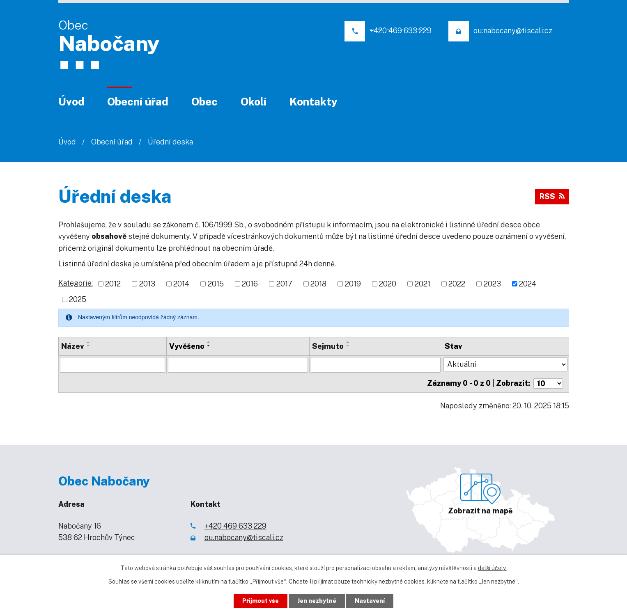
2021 (422, 283)
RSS (552, 196)
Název (72, 346)
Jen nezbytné (316, 601)
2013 (147, 283)
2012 (113, 283)
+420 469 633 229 (235, 525)
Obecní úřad (137, 101)
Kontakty (313, 101)
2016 (250, 283)
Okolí (253, 101)
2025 (77, 299)
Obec (204, 101)
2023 (492, 283)
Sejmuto (328, 346)
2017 (284, 283)
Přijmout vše (260, 601)
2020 (387, 283)
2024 (527, 283)
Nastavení (370, 601)
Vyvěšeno (186, 346)
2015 (216, 283)
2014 (181, 283)
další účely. (492, 568)
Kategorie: (75, 283)
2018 (318, 283)
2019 (353, 283)
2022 (456, 283)
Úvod (71, 101)
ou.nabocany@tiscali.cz (243, 537)
